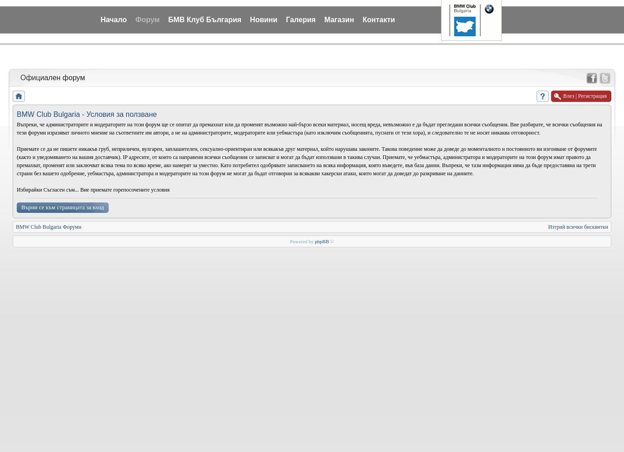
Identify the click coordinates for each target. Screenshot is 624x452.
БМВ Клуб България (204, 20)
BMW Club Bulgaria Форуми (49, 227)
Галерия (301, 20)
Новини (264, 20)
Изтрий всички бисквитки (578, 227)
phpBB (322, 241)
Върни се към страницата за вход (62, 207)
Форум (147, 20)
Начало (114, 20)
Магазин (339, 20)
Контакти (379, 20)
